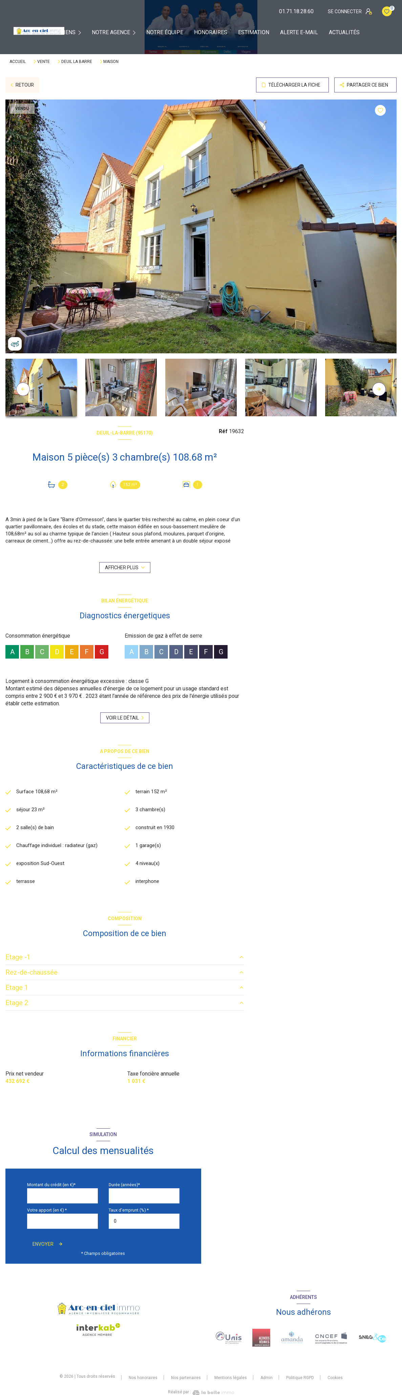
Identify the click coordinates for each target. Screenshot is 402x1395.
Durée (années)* (124, 1186)
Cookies (335, 1379)
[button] (379, 389)
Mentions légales (230, 1379)
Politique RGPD (300, 1379)
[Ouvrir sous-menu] (81, 32)
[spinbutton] (144, 1223)
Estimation (253, 32)
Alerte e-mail (299, 32)
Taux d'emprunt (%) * (129, 1212)
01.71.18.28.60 (296, 11)
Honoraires (210, 32)
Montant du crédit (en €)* (51, 1186)
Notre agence (111, 32)
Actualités (344, 32)
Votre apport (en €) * (47, 1212)
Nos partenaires (186, 1379)
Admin (266, 1379)
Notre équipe (164, 32)
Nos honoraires (143, 1379)
